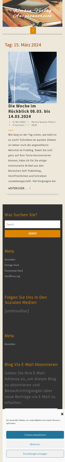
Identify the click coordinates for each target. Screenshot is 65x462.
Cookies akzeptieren (35, 434)
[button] (62, 413)
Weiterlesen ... (29, 110)
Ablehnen (35, 444)
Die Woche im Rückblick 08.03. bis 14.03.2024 (31, 94)
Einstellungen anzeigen (35, 453)
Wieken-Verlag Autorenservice (32, 13)
